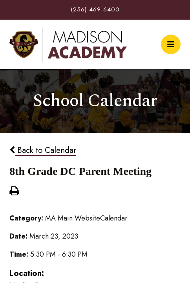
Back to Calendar (42, 150)
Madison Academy (68, 44)
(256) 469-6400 (95, 9)
